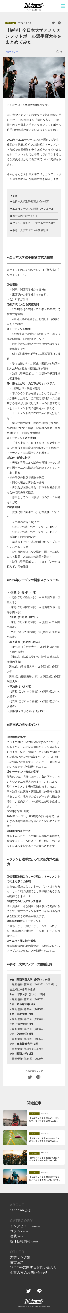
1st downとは (20, 1210)
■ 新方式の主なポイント (24, 215)
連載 (16, 1236)
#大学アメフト (12, 52)
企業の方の (29, 1272)
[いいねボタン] (57, 51)
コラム (19, 1231)
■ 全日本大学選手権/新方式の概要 (29, 201)
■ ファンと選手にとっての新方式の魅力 (33, 223)
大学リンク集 (20, 1257)
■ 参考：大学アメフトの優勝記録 (29, 230)
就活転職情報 (24, 1241)
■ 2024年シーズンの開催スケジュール (32, 208)
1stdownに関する (33, 1267)
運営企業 (17, 1262)
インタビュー (25, 1226)
